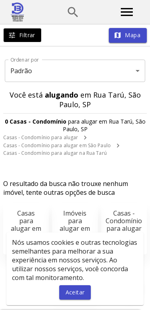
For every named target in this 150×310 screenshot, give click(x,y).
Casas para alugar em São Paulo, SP (26, 228)
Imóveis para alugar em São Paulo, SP (75, 228)
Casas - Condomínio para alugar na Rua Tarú (55, 153)
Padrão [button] (21, 70)
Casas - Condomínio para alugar (40, 137)
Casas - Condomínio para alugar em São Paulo (57, 145)
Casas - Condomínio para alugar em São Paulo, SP (124, 228)
